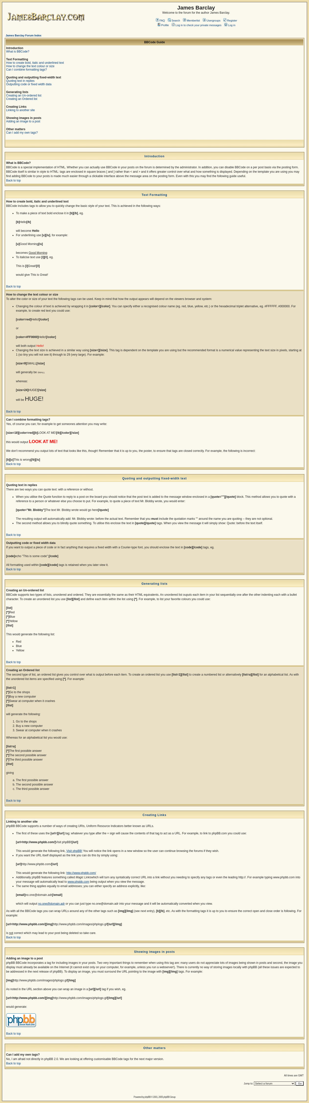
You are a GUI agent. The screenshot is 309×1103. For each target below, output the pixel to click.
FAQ (160, 20)
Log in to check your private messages (196, 25)
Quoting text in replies (20, 81)
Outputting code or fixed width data (28, 84)
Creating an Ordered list (21, 99)
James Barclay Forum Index (23, 35)
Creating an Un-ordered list (23, 95)
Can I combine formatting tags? (26, 69)
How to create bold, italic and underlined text (35, 62)
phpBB (148, 1097)
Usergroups (211, 20)
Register (230, 20)
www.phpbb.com (78, 881)
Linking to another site (20, 110)
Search (174, 20)
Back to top (13, 180)
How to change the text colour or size (30, 66)
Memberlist (191, 20)
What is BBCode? (17, 51)
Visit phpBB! (74, 851)
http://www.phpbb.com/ (81, 873)
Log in (229, 25)
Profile (163, 25)
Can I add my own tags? (22, 132)
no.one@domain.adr (51, 903)
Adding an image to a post (23, 121)
